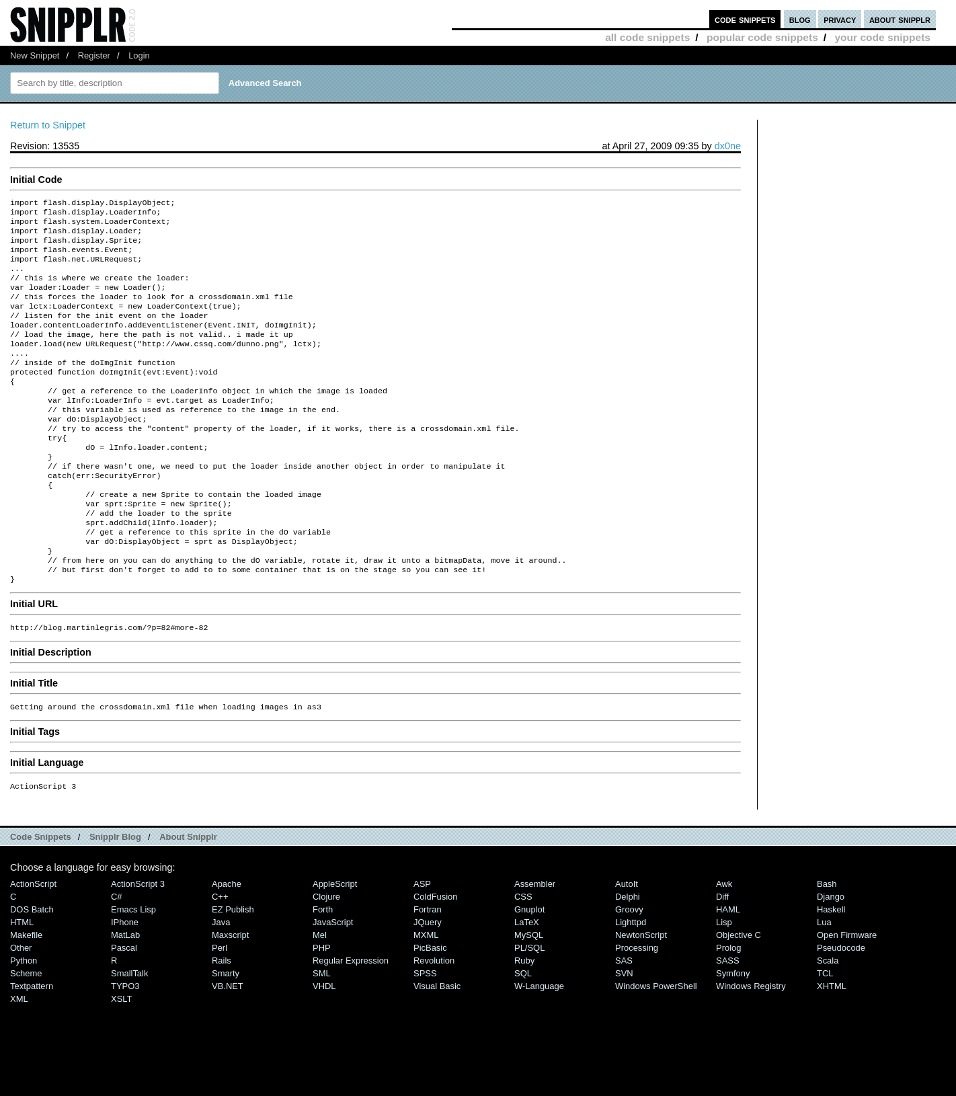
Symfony (733, 1032)
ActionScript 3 (138, 943)
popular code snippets (762, 37)
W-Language (539, 1045)
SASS (728, 1020)
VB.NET (227, 1045)
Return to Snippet (47, 125)
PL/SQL (529, 1007)
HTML (22, 981)
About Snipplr (188, 896)
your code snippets (882, 37)
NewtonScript (641, 994)
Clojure (326, 956)
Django (830, 956)
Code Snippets (40, 896)
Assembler (534, 943)
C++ (220, 956)
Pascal (124, 1007)
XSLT (121, 1058)
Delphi (627, 956)
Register (94, 55)
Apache (226, 943)
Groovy (629, 969)
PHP (322, 1007)
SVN (624, 1032)
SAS (624, 1020)
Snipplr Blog (115, 896)
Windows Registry (751, 1045)
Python (23, 1020)
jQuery (427, 981)
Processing (636, 1007)
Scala (827, 1020)
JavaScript (333, 981)
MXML (425, 994)
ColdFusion (435, 956)
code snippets (745, 19)
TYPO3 (125, 1045)
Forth (323, 969)
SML (322, 1032)
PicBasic (430, 1007)
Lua (824, 981)
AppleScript (335, 943)
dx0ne (728, 146)
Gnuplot (529, 969)
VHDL (324, 1045)
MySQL (528, 994)
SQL (523, 1032)
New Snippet (34, 55)
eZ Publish (233, 969)
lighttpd (630, 981)
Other (21, 1007)
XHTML (831, 1045)
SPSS (425, 1032)
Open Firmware (847, 994)
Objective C (738, 994)
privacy (840, 19)
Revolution (433, 1020)
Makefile (26, 994)
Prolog (728, 1007)
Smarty (225, 1032)
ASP (422, 943)
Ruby (524, 1020)
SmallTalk (129, 1032)
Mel (320, 994)
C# (116, 956)
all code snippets (647, 37)
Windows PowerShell (656, 1045)
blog (800, 19)
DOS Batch (32, 969)
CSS (523, 956)
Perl (219, 1007)
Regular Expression (351, 1020)
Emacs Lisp (133, 969)
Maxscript (230, 994)
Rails (221, 1020)
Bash (827, 943)
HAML (728, 969)
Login (139, 55)
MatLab (125, 994)
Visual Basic (437, 1045)
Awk (724, 943)
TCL (825, 1032)
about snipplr (899, 19)
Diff (722, 956)
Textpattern (31, 1045)
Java (221, 981)
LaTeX (526, 981)
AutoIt (626, 943)
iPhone (124, 981)
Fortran (427, 969)
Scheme (26, 1032)
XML (19, 1058)
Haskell (831, 969)
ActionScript (33, 943)
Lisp (724, 981)
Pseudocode (841, 1007)
